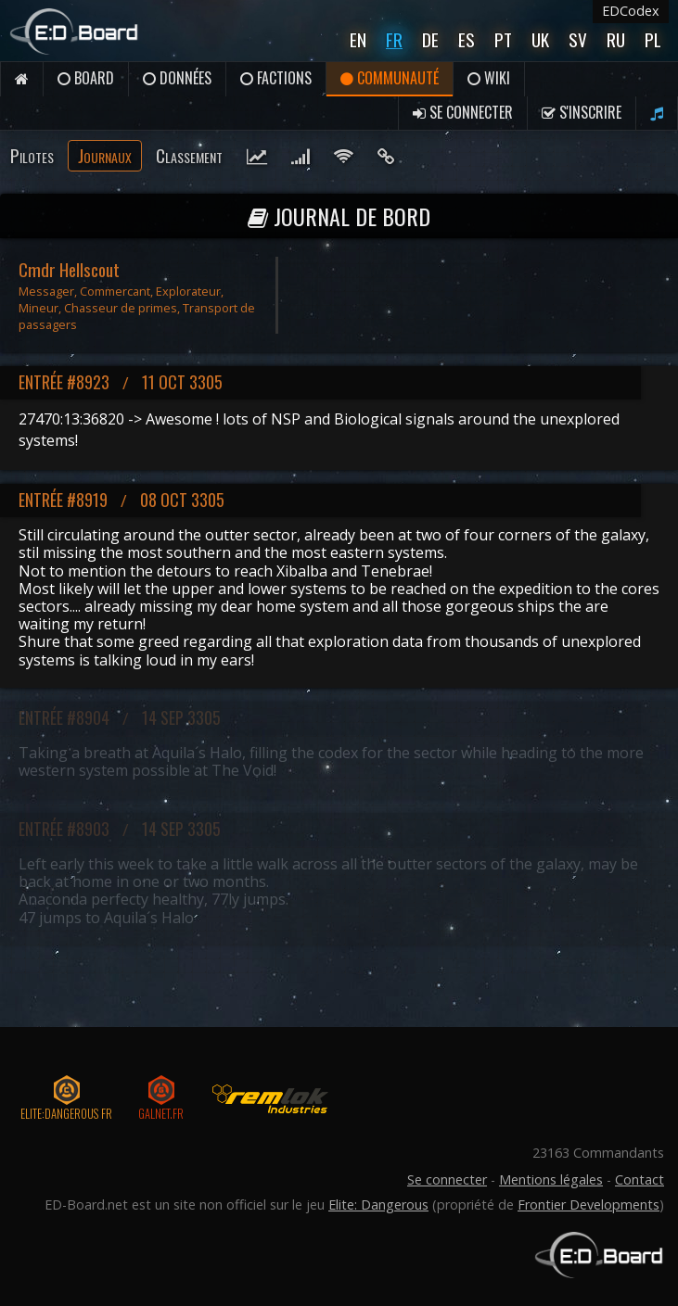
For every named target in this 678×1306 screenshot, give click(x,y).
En (358, 39)
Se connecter (463, 112)
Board (86, 78)
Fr (394, 39)
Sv (578, 39)
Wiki (488, 78)
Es (466, 39)
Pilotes (32, 155)
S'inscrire (581, 112)
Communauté (389, 78)
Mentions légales (551, 1179)
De (430, 39)
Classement (189, 155)
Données (177, 78)
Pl (653, 39)
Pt (503, 39)
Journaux (105, 155)
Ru (616, 39)
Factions (276, 78)
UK (540, 39)
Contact (639, 1179)
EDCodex (630, 10)
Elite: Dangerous (378, 1204)
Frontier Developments (588, 1204)
